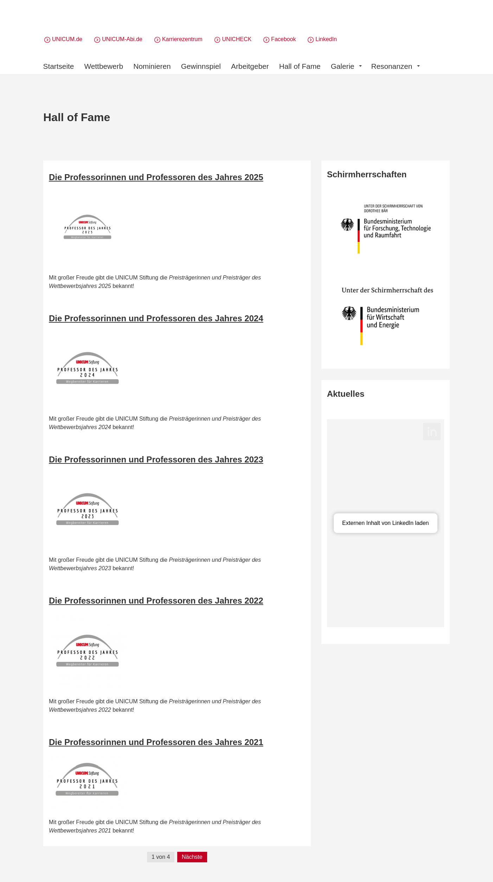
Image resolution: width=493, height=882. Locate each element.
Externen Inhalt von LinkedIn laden (385, 523)
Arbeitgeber (250, 66)
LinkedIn (326, 39)
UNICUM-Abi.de (122, 39)
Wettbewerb (103, 66)
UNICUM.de (67, 39)
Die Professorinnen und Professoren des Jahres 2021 (156, 742)
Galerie (346, 66)
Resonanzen (395, 66)
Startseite (58, 66)
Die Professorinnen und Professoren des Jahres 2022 (156, 600)
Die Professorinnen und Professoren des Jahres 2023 (156, 459)
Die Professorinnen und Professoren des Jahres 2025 (156, 177)
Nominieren (152, 66)
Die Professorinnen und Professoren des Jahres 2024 (156, 318)
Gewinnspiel (201, 66)
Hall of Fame (300, 66)
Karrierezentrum (182, 39)
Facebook (283, 39)
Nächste (192, 857)
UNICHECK (237, 39)
